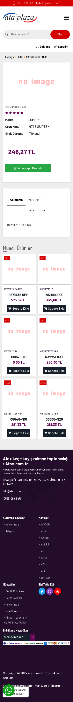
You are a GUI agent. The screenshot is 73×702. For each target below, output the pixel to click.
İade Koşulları (37, 210)
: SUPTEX (33, 120)
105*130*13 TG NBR (49, 351)
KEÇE (20, 57)
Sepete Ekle (18, 308)
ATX (43, 571)
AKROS (45, 537)
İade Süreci (11, 611)
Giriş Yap (43, 46)
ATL (43, 564)
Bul (60, 34)
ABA (43, 531)
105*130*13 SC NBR (13, 413)
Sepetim (61, 46)
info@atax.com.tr (50, 3)
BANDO (45, 577)
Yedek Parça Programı (18, 685)
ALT (43, 551)
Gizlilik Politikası (14, 591)
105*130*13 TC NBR (49, 413)
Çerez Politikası (14, 597)
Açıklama (16, 199)
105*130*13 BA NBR (13, 289)
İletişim (9, 531)
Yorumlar (34, 199)
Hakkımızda (12, 524)
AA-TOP (45, 524)
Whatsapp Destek (28, 168)
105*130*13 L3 (46, 289)
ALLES (45, 544)
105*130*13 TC (11, 351)
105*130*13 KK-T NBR (36, 57)
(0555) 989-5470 (25, 3)
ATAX (44, 557)
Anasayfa (9, 57)
